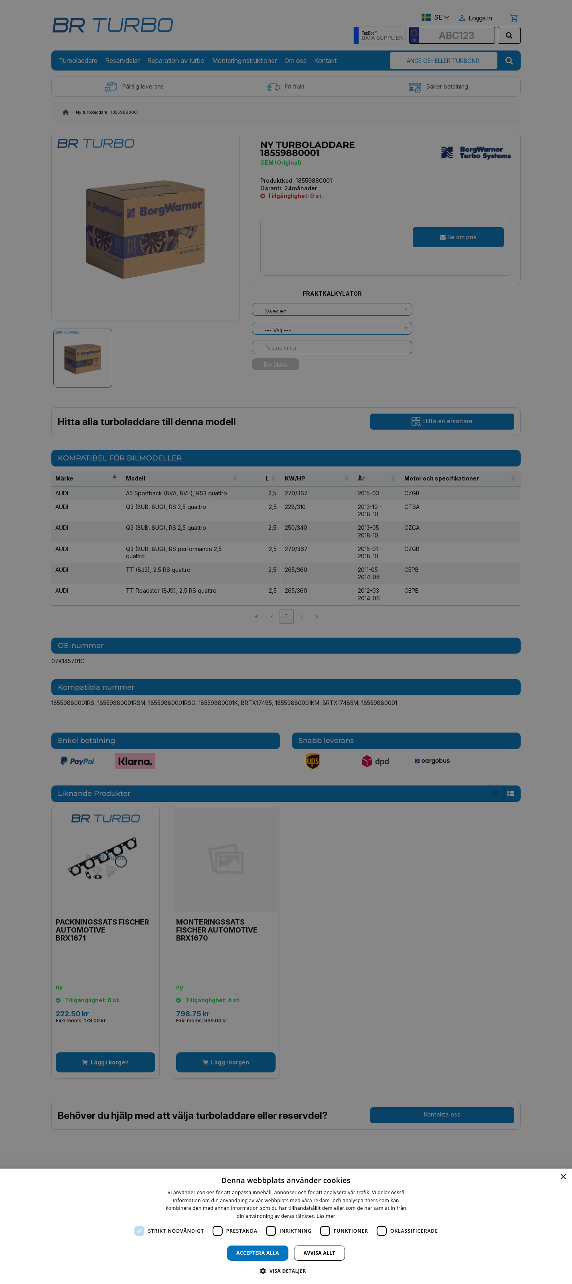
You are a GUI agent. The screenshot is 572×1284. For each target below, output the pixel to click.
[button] (286, 1270)
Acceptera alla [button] (257, 1253)
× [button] (563, 1177)
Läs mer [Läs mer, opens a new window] (325, 1216)
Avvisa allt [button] (319, 1253)
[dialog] (286, 1226)
